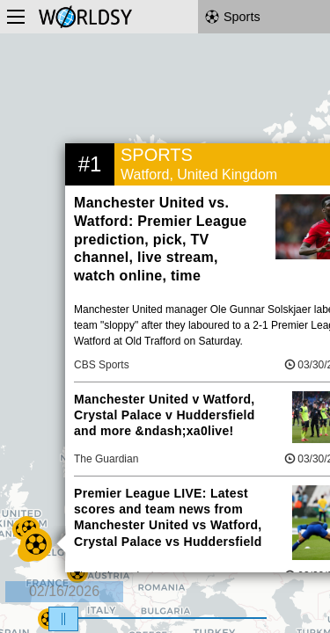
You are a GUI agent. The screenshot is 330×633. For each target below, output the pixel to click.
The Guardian (106, 459)
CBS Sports (101, 365)
